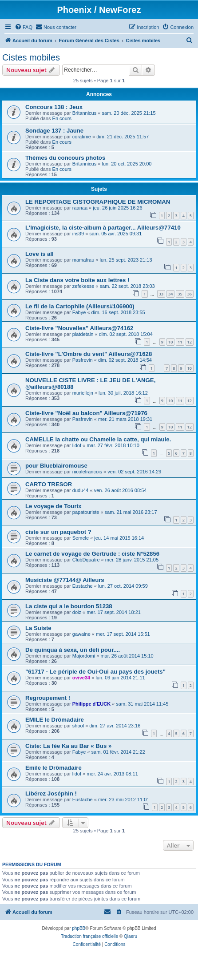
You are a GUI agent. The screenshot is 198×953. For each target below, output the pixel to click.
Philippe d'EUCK (91, 704)
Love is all (39, 253)
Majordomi (83, 655)
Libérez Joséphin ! (51, 793)
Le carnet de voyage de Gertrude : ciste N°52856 (92, 553)
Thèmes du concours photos (65, 157)
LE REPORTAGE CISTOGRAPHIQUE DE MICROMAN (97, 201)
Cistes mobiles (31, 57)
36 (189, 294)
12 (189, 342)
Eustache (82, 586)
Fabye (79, 312)
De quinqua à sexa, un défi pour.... (72, 649)
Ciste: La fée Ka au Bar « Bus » (68, 746)
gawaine (81, 634)
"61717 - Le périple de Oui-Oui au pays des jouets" (95, 671)
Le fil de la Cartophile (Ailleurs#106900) (80, 306)
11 (180, 342)
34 (170, 294)
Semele (80, 538)
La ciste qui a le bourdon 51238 (68, 606)
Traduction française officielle (89, 936)
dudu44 (80, 490)
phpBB (78, 928)
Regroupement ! (47, 698)
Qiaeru (130, 936)
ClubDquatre (86, 559)
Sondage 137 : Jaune (54, 130)
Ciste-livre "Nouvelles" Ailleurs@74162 (79, 328)
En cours (61, 118)
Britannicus (84, 113)
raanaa (79, 207)
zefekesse (83, 286)
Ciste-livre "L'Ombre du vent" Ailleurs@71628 (88, 354)
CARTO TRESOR (48, 484)
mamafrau (83, 259)
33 (161, 294)
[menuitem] (23, 27)
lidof (76, 445)
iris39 (78, 233)
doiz (76, 612)
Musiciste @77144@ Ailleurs (64, 580)
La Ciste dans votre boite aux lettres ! (77, 280)
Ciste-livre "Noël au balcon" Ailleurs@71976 (86, 413)
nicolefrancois (87, 471)
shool (78, 725)
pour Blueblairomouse (56, 465)
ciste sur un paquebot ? (58, 532)
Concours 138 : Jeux (54, 107)
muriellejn (82, 393)
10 (170, 342)
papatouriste (85, 512)
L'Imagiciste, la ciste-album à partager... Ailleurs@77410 (103, 227)
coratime (81, 136)
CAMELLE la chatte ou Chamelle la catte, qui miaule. (98, 439)
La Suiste (38, 628)
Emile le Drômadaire (53, 767)
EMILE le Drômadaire (54, 719)
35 (180, 294)
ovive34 (81, 677)
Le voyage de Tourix (53, 506)
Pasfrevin (82, 360)
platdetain (83, 334)
